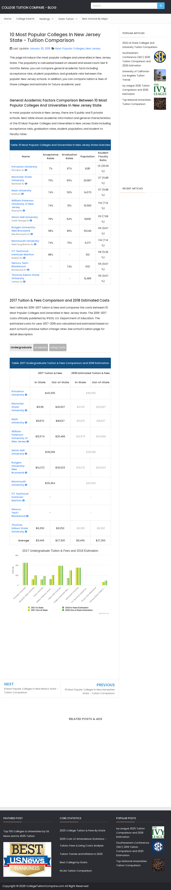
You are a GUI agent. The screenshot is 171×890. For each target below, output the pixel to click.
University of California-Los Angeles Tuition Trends (136, 75)
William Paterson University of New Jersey (23, 204)
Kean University (21, 190)
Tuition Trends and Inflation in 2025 (81, 854)
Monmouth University (25, 241)
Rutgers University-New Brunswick (24, 229)
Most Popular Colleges (70, 48)
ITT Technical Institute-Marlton (23, 252)
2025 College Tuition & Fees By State (82, 830)
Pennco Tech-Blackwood (20, 264)
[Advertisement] (60, 647)
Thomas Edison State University (25, 276)
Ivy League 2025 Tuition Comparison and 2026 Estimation (136, 90)
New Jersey (93, 48)
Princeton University (24, 166)
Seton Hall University (25, 217)
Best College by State (73, 862)
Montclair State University (22, 178)
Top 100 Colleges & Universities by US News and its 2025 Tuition (26, 834)
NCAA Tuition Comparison (76, 870)
